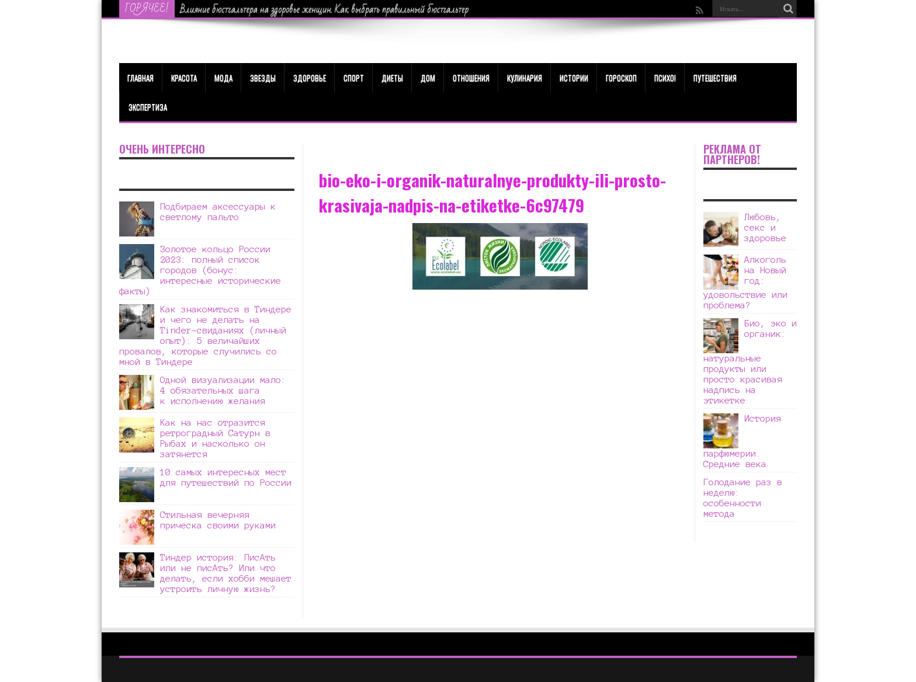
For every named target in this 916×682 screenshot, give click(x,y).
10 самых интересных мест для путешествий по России (226, 477)
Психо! (665, 77)
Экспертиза (148, 107)
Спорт (354, 77)
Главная (140, 77)
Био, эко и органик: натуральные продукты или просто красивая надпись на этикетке (750, 361)
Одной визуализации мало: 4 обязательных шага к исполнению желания (223, 390)
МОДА (223, 77)
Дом (428, 77)
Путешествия (715, 77)
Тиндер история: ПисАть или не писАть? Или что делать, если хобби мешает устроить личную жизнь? (226, 573)
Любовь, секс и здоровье (765, 227)
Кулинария (524, 77)
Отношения (471, 77)
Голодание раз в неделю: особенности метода (742, 498)
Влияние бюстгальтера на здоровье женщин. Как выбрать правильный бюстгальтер (325, 9)
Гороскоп (621, 77)
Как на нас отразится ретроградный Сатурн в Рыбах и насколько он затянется (215, 438)
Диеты (392, 77)
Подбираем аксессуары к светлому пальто (218, 211)
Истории (574, 77)
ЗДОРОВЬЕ (309, 77)
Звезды (263, 77)
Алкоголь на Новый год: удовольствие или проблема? (745, 282)
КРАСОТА (184, 77)
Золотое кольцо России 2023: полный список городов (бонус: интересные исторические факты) (200, 270)
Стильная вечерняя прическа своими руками (218, 520)
